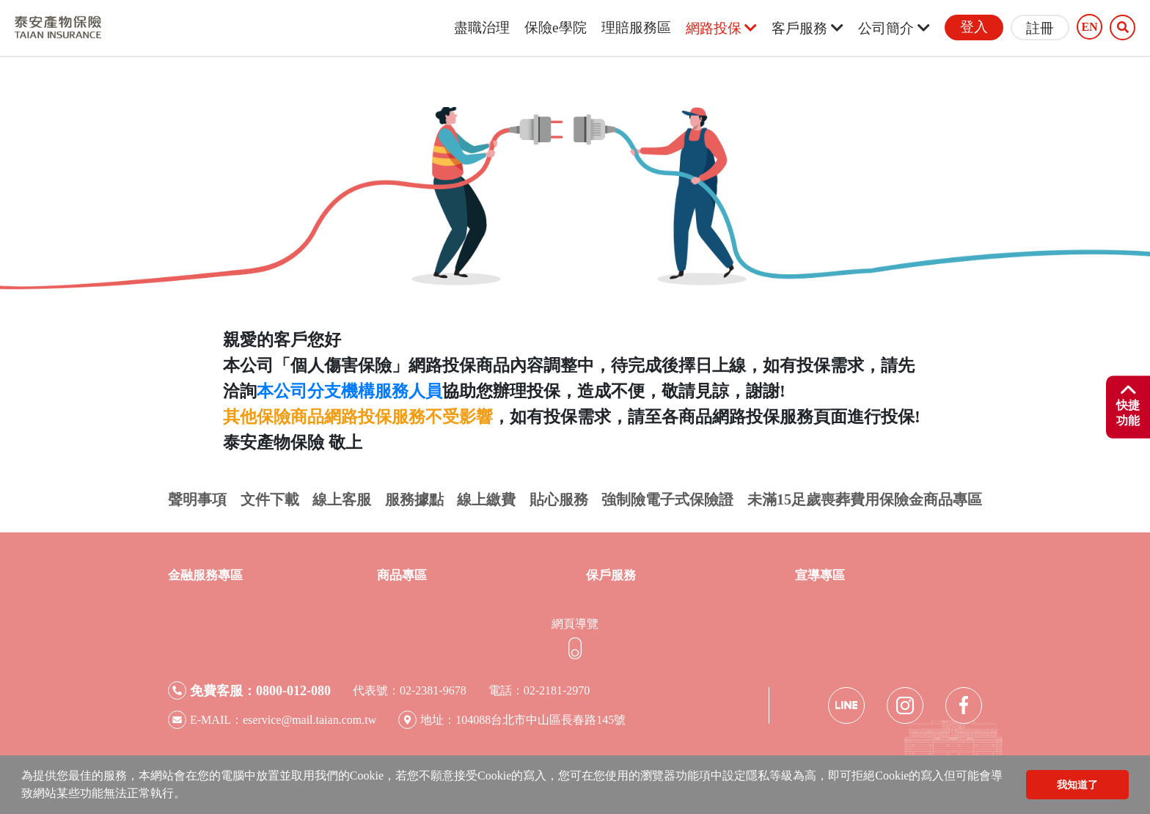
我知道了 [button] (1077, 785)
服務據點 (414, 499)
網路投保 (722, 28)
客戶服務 (807, 28)
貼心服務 (559, 499)
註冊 (1040, 28)
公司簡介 (894, 28)
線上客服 (341, 499)
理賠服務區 (636, 27)
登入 (974, 26)
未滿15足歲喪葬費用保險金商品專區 (864, 499)
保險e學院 (555, 27)
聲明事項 (197, 499)
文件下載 (270, 499)
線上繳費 (486, 499)
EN (1089, 27)
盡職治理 (482, 27)
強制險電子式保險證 (667, 499)
